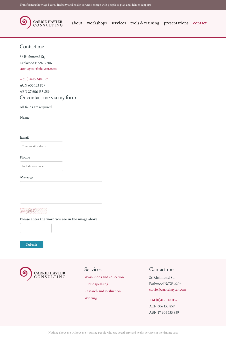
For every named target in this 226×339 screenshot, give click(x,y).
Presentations (176, 23)
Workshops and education (104, 277)
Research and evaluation (102, 291)
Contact (200, 23)
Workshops (97, 23)
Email (24, 137)
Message (26, 177)
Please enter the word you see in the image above (58, 215)
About (77, 23)
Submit (31, 244)
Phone (25, 157)
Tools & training (144, 23)
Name (25, 117)
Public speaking (96, 284)
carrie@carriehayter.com (38, 68)
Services (118, 23)
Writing (90, 298)
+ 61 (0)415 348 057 (34, 79)
